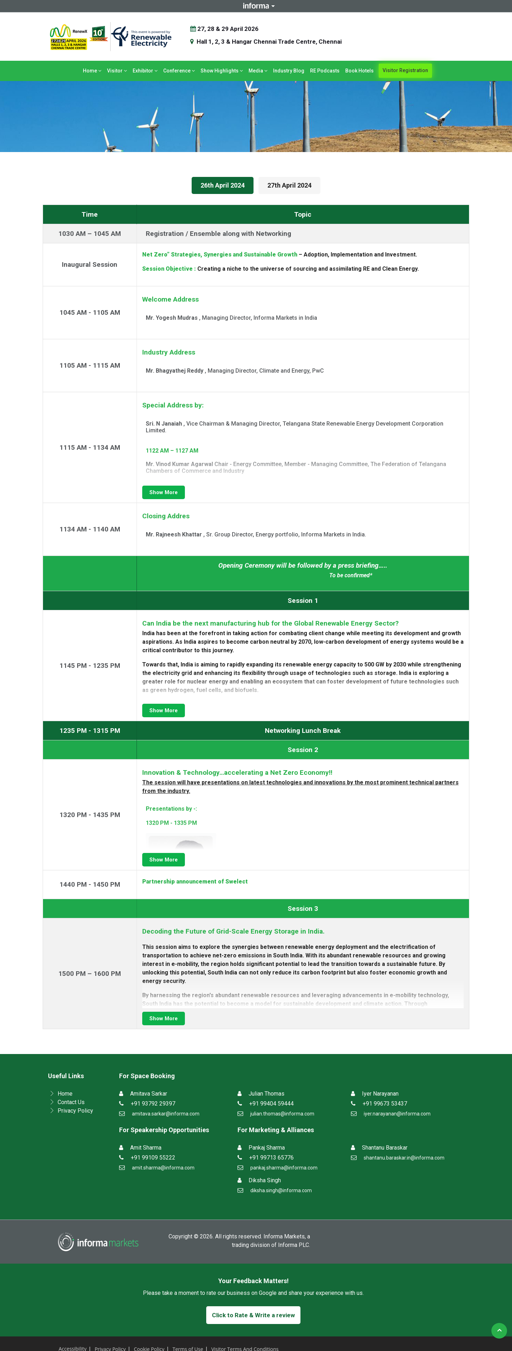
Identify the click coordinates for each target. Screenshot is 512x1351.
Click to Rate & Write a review (253, 1315)
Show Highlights (222, 71)
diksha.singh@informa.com (281, 1190)
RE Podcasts (325, 71)
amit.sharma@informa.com (163, 1168)
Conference (179, 71)
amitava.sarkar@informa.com (165, 1114)
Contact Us (71, 1102)
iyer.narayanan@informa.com (397, 1114)
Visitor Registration (405, 70)
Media (258, 71)
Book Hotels (359, 71)
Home (92, 71)
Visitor (117, 71)
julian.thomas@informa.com (282, 1114)
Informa (256, 6)
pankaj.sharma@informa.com (284, 1168)
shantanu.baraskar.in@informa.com (404, 1158)
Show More (163, 492)
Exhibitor (145, 71)
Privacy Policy (75, 1110)
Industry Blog (288, 71)
